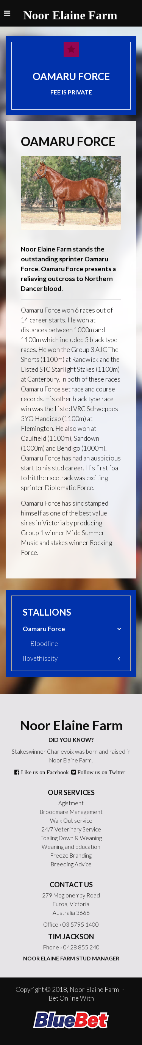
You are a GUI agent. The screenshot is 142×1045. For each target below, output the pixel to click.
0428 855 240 (81, 947)
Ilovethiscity (40, 658)
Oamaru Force (44, 629)
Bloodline (44, 643)
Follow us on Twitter (100, 772)
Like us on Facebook (44, 772)
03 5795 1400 (80, 924)
